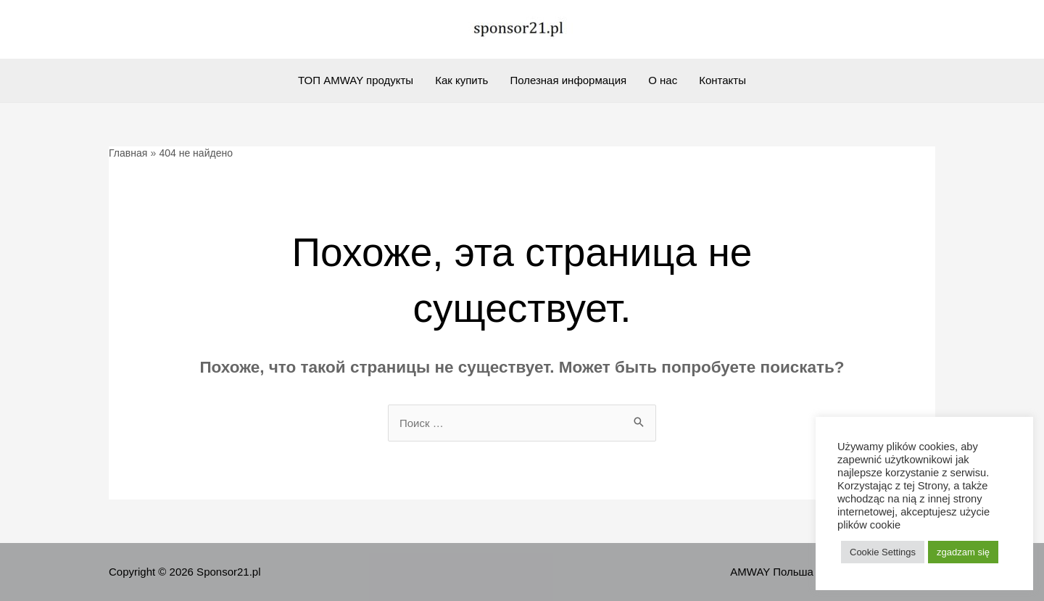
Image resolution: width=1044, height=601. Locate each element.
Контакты (722, 80)
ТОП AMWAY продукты (355, 80)
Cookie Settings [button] (883, 552)
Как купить (461, 80)
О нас (662, 80)
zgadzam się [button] (963, 552)
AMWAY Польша (771, 571)
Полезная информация (568, 80)
